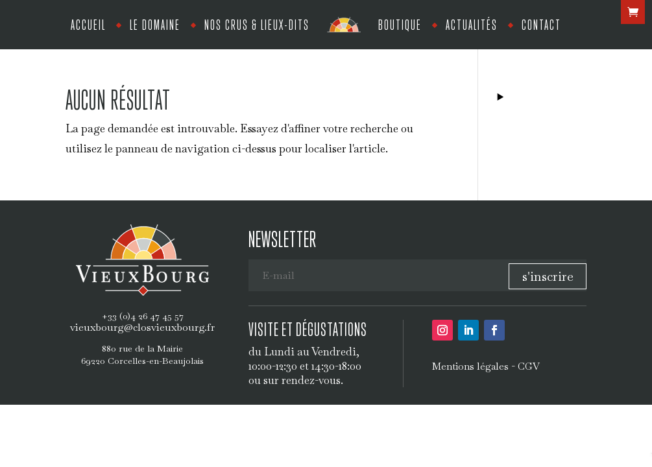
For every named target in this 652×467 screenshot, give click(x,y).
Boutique (400, 24)
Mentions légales (470, 366)
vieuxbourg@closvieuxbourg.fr (142, 327)
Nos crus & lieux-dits (256, 24)
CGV (529, 366)
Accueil (88, 24)
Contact (541, 24)
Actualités (472, 24)
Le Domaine (155, 24)
